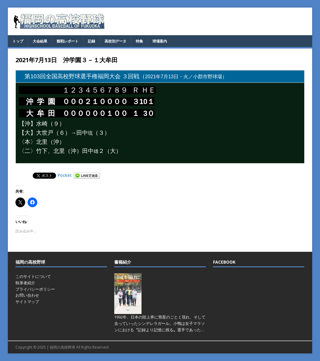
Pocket (65, 175)
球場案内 (159, 41)
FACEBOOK (224, 262)
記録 (91, 41)
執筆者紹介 (25, 282)
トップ (17, 41)
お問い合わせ (27, 295)
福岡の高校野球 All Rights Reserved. (79, 347)
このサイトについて (33, 276)
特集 (139, 41)
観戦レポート (67, 41)
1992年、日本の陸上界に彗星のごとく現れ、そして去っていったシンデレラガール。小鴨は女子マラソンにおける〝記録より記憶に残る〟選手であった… (159, 323)
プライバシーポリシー (35, 289)
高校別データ (115, 41)
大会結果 (40, 41)
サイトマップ (27, 301)
